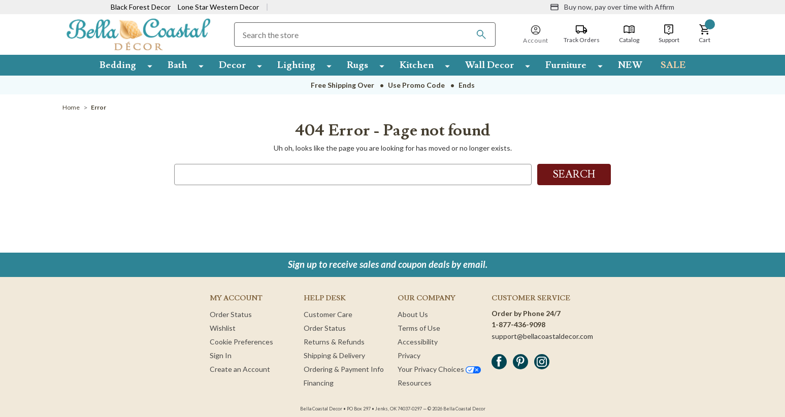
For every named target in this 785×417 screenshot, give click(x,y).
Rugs (357, 65)
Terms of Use (419, 328)
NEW (630, 65)
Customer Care (328, 314)
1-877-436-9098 (518, 324)
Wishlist (223, 328)
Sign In (221, 355)
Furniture (565, 65)
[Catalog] (629, 34)
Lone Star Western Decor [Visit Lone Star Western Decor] (218, 7)
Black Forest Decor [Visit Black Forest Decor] (141, 7)
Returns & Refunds (334, 341)
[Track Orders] (582, 34)
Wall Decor (489, 65)
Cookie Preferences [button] (241, 341)
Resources (415, 382)
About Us (413, 314)
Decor (232, 65)
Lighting (296, 65)
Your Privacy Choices (439, 369)
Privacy (409, 355)
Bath (177, 65)
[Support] (669, 34)
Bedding (118, 65)
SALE (673, 65)
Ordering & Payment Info (344, 369)
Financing (319, 382)
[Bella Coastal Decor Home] (138, 33)
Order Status (231, 314)
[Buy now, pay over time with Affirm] (612, 7)
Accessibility (418, 341)
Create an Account (240, 369)
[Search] (481, 34)
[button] (705, 34)
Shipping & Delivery (334, 355)
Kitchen (417, 65)
